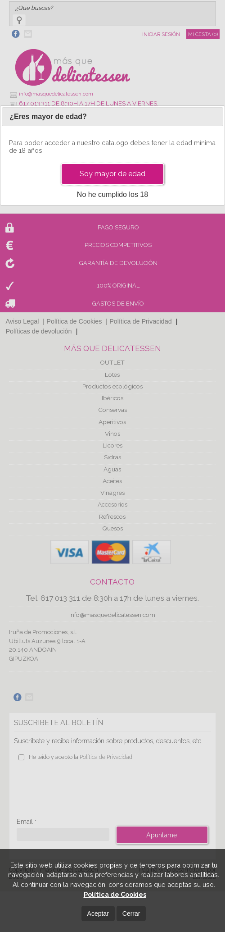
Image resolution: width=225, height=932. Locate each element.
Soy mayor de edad (112, 173)
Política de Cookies (115, 894)
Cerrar (131, 913)
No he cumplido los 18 (112, 194)
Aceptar (98, 913)
